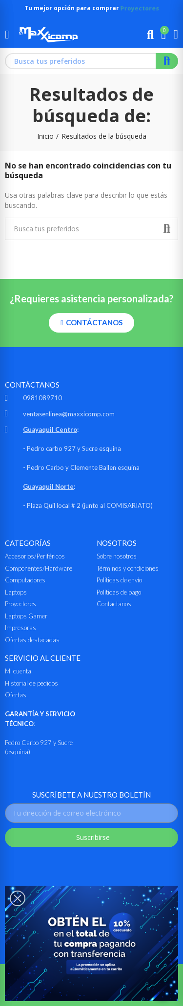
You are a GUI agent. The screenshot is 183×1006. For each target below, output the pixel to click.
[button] (91, 323)
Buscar (167, 61)
